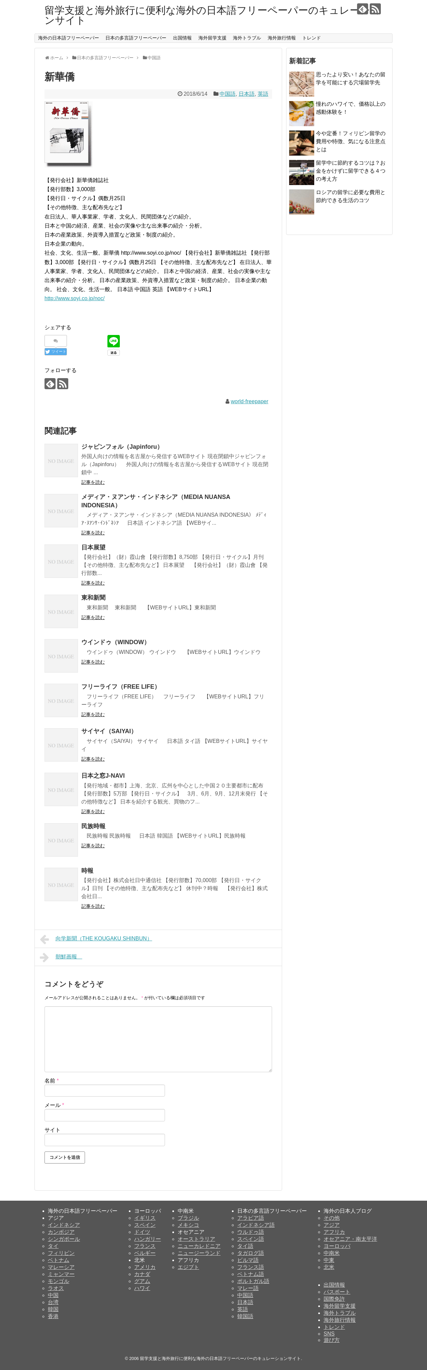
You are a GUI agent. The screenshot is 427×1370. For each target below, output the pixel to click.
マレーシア (61, 1267)
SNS (329, 1334)
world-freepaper (249, 401)
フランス (145, 1246)
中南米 (332, 1253)
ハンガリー (147, 1239)
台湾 (53, 1302)
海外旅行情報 (282, 37)
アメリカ (145, 1267)
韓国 (53, 1309)
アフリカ (334, 1232)
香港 (53, 1316)
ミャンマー (61, 1274)
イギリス (145, 1218)
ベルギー (145, 1253)
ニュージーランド (199, 1253)
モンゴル (58, 1281)
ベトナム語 (250, 1274)
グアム (142, 1281)
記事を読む (93, 482)
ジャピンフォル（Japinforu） (125, 446)
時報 (90, 870)
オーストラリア (196, 1239)
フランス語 (250, 1267)
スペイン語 (250, 1239)
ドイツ (142, 1232)
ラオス (56, 1288)
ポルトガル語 (253, 1281)
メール (54, 1105)
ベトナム (58, 1260)
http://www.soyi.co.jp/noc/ (75, 298)
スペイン (145, 1225)
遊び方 (332, 1340)
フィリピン (61, 1253)
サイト (53, 1130)
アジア (332, 1225)
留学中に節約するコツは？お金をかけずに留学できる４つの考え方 (351, 171)
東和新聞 (96, 597)
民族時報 (93, 826)
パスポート (337, 1292)
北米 (329, 1267)
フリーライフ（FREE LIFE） (123, 686)
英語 (263, 94)
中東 (329, 1260)
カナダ (142, 1274)
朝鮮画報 (61, 957)
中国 (53, 1295)
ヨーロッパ (337, 1246)
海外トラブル (247, 37)
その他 (332, 1218)
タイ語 (245, 1246)
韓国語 (245, 1316)
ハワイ (142, 1288)
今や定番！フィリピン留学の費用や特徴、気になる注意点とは (351, 141)
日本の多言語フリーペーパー (135, 37)
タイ (53, 1246)
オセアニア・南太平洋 (350, 1239)
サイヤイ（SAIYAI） (109, 731)
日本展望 (96, 547)
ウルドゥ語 (250, 1232)
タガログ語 (250, 1253)
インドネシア (64, 1225)
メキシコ (188, 1225)
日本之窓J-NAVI (103, 775)
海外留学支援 (212, 37)
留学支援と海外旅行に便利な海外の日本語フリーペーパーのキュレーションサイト (212, 15)
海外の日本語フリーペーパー (68, 37)
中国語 (228, 94)
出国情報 (182, 37)
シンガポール (64, 1239)
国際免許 (334, 1299)
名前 (52, 1081)
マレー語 (248, 1288)
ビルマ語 (248, 1260)
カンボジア (61, 1232)
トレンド (311, 37)
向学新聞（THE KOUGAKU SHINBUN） (96, 939)
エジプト (188, 1267)
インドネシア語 (256, 1225)
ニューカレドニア (199, 1246)
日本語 (247, 94)
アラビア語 (250, 1218)
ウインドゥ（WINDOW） (115, 642)
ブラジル (188, 1218)
